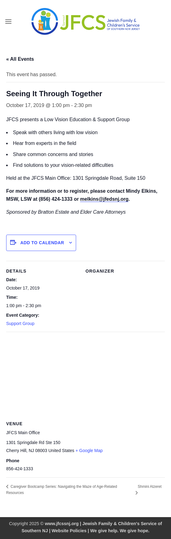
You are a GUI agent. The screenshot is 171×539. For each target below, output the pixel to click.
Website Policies (69, 530)
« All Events (20, 59)
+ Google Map (89, 450)
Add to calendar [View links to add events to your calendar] (42, 242)
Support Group (20, 323)
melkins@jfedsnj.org (104, 199)
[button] (8, 21)
